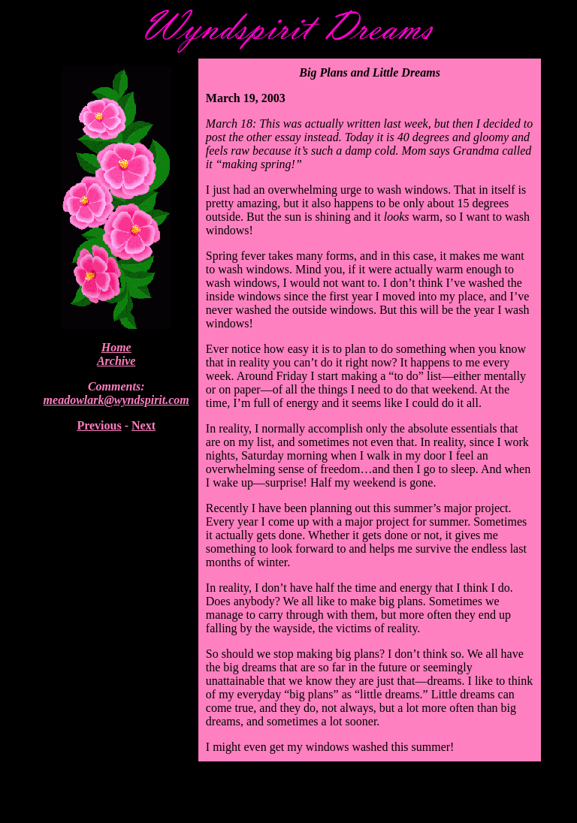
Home (116, 347)
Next (143, 425)
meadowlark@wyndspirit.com (116, 399)
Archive (116, 360)
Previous (99, 425)
